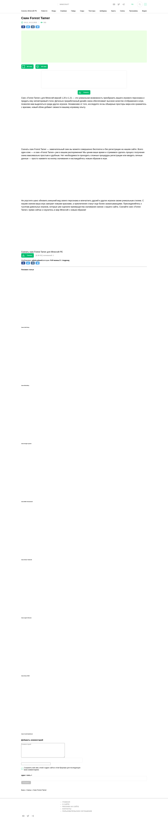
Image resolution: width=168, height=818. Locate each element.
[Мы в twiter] (119, 4)
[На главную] (39, 4)
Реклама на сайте (70, 806)
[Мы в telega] (123, 4)
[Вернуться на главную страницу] (39, 806)
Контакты (66, 809)
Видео (144, 11)
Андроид (65, 260)
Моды (54, 11)
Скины (122, 11)
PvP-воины (54, 260)
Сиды (82, 11)
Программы (133, 11)
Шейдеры (103, 11)
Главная (66, 802)
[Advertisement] (84, 46)
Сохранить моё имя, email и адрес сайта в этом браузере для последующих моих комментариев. (52, 769)
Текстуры (92, 11)
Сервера (63, 11)
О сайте (66, 804)
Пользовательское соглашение (77, 811)
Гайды (73, 11)
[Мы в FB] (114, 4)
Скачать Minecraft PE (29, 11)
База (23, 790)
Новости (44, 11)
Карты (113, 11)
